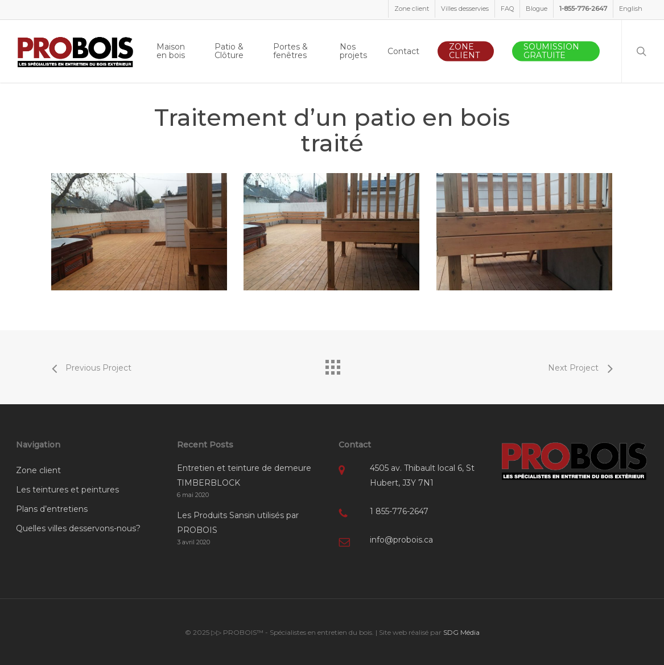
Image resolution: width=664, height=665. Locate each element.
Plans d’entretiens (52, 509)
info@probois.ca (401, 540)
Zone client (38, 470)
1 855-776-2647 (399, 511)
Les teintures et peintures (67, 490)
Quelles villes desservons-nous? (78, 528)
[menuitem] (630, 9)
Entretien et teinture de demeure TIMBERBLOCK (244, 475)
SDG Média (461, 632)
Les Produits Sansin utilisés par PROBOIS (238, 522)
